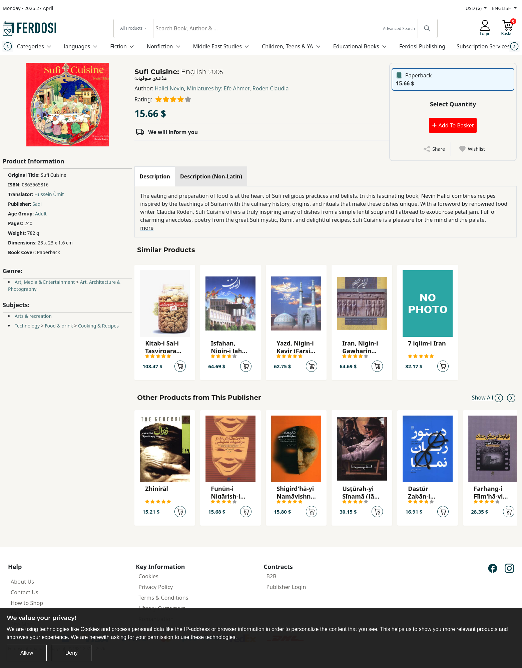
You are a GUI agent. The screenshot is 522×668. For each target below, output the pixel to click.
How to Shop (27, 603)
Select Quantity (453, 104)
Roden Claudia (270, 88)
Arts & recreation (33, 316)
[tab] (154, 176)
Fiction (118, 46)
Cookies (148, 576)
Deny (71, 653)
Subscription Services (483, 46)
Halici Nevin (169, 88)
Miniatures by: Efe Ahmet (218, 88)
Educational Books (356, 46)
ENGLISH (502, 8)
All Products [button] (131, 28)
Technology (27, 325)
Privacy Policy (155, 587)
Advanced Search (399, 28)
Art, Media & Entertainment (45, 282)
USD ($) (474, 8)
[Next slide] (514, 46)
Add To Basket (453, 125)
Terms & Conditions (163, 597)
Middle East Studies (217, 46)
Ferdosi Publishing (422, 46)
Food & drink (59, 325)
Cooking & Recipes (98, 325)
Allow (26, 653)
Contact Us (24, 592)
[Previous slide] (7, 46)
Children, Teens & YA (287, 46)
